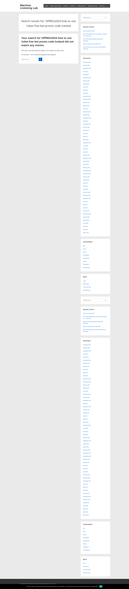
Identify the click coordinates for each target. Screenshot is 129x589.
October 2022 (86, 114)
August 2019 (86, 161)
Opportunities (92, 6)
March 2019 (86, 164)
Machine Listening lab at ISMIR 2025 (91, 44)
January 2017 (86, 210)
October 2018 (86, 176)
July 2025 (85, 71)
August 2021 (86, 130)
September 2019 (87, 158)
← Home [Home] (31, 54)
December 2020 (87, 142)
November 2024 (87, 77)
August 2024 (86, 84)
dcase (84, 249)
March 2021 (86, 139)
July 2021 (85, 133)
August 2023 (86, 105)
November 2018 (87, 173)
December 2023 (87, 96)
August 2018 (86, 180)
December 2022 (87, 111)
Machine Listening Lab (29, 7)
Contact (102, 6)
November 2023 (87, 99)
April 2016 (85, 229)
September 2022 (87, 118)
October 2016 (86, 217)
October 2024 (86, 80)
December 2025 (87, 62)
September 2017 (87, 198)
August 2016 (86, 220)
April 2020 (85, 152)
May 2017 (85, 204)
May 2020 (85, 149)
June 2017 (85, 201)
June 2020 (85, 145)
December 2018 (87, 170)
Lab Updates (86, 255)
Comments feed (87, 287)
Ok (101, 586)
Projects (72, 6)
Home (46, 6)
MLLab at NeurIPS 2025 (88, 31)
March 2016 (86, 232)
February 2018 (86, 192)
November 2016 (87, 214)
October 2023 (86, 102)
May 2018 (85, 186)
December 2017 (87, 195)
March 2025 (86, 74)
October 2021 (86, 127)
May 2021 (85, 136)
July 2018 (85, 183)
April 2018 (85, 189)
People (66, 6)
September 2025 (87, 68)
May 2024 (85, 90)
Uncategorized (86, 267)
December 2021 (87, 124)
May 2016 (85, 226)
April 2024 (85, 93)
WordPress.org (86, 290)
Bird (84, 245)
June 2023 (85, 108)
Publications (82, 6)
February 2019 (86, 167)
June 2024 (85, 87)
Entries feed (86, 284)
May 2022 (85, 121)
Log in (84, 280)
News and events (55, 6)
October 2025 (86, 65)
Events (84, 252)
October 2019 (86, 155)
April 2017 (85, 207)
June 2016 (85, 223)
